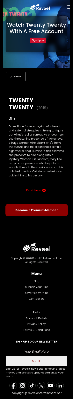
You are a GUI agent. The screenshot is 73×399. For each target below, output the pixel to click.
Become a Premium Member (36, 210)
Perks (36, 312)
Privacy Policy (36, 324)
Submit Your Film (36, 287)
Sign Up (38, 40)
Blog (36, 281)
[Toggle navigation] (8, 7)
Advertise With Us (36, 293)
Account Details (36, 318)
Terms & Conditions (36, 330)
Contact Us (36, 299)
